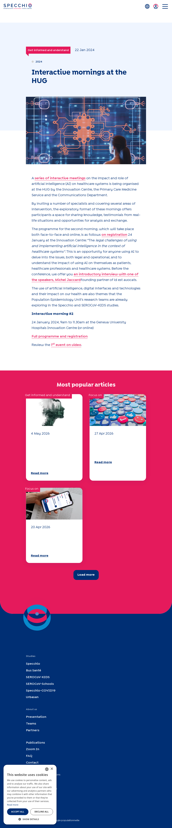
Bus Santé (33, 670)
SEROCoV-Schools (40, 683)
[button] (30, 819)
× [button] (51, 769)
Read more (39, 473)
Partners (32, 730)
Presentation (36, 717)
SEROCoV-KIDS (38, 677)
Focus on (95, 395)
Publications (35, 742)
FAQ (29, 756)
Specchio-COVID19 (40, 690)
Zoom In (32, 749)
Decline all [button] (42, 811)
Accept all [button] (17, 811)
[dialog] (30, 794)
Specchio (33, 664)
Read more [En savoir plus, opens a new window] (12, 804)
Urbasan (32, 697)
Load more (86, 575)
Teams (31, 723)
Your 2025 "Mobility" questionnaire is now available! (116, 447)
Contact (32, 762)
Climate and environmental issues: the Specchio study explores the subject (52, 453)
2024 (38, 62)
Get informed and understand (48, 50)
